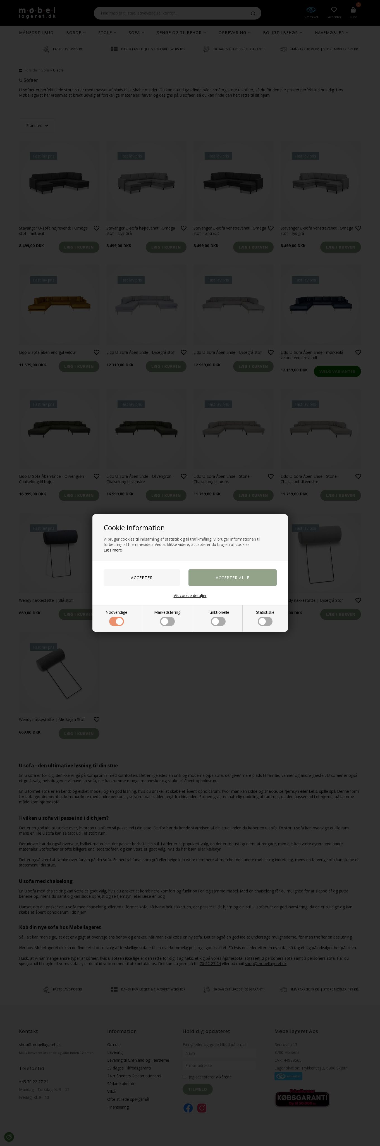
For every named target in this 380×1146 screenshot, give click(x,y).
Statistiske (265, 618)
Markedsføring (167, 618)
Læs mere (113, 550)
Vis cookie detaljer (190, 595)
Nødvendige (116, 618)
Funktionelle (218, 618)
